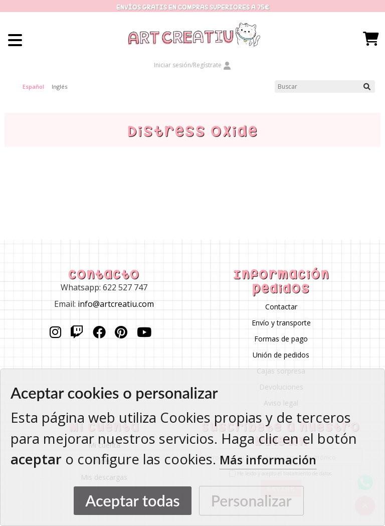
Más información (268, 460)
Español (33, 86)
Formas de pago (281, 338)
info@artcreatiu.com (116, 303)
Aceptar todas (132, 500)
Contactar (281, 306)
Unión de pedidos (281, 355)
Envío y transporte (281, 322)
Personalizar (251, 500)
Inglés (59, 86)
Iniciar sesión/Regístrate (192, 65)
